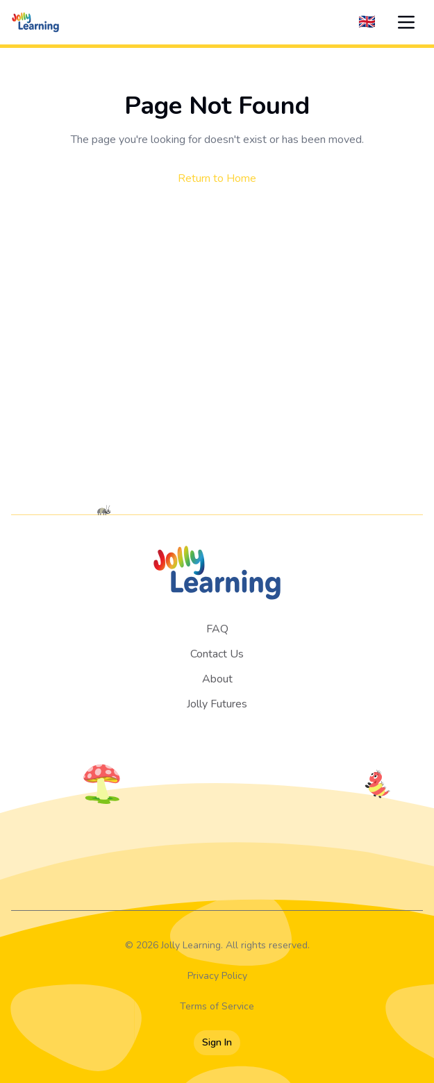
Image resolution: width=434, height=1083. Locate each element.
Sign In (217, 1042)
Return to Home (217, 178)
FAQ (217, 629)
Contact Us (217, 654)
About (217, 679)
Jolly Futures (217, 704)
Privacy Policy (217, 975)
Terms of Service (217, 1006)
